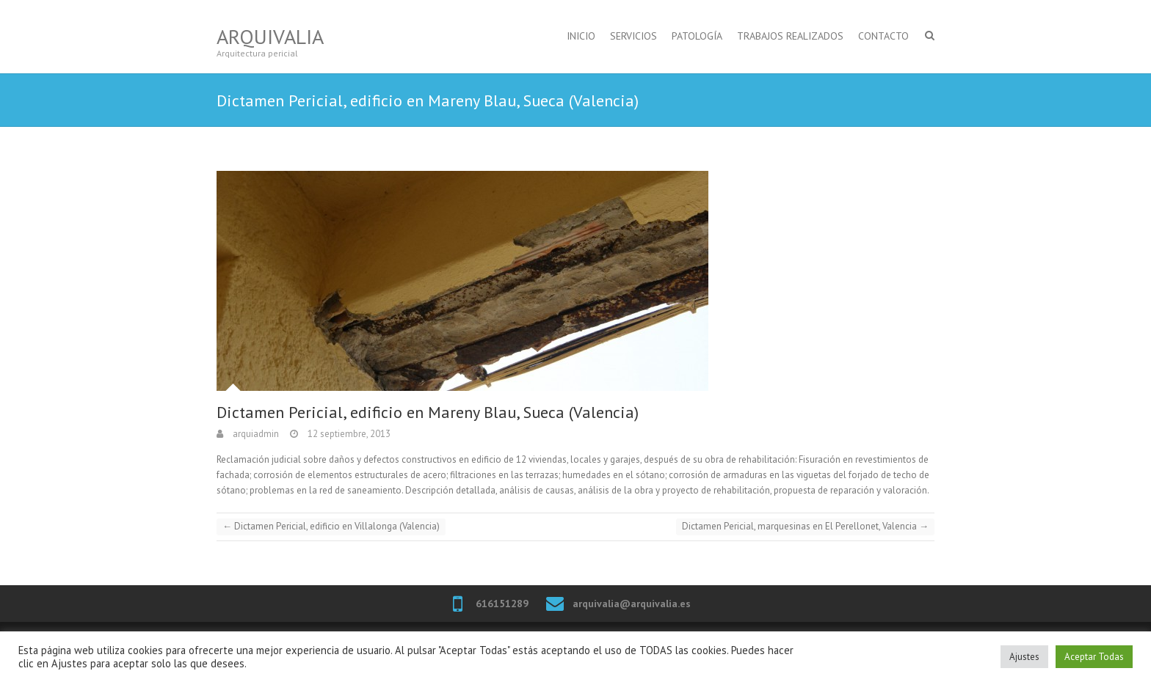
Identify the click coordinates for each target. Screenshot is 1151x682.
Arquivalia (270, 36)
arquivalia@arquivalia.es (632, 603)
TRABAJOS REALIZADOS (790, 36)
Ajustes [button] (1024, 656)
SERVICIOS (633, 36)
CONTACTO (883, 36)
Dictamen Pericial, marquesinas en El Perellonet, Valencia (805, 526)
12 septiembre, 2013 (348, 434)
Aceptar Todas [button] (1094, 656)
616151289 (502, 603)
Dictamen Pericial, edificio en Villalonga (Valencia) (331, 526)
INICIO (581, 36)
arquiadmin (254, 434)
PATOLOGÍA (697, 36)
